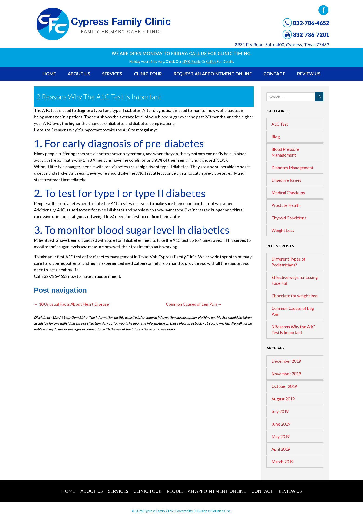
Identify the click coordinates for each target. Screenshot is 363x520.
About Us (79, 73)
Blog (275, 136)
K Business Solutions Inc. (212, 511)
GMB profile (191, 62)
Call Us (198, 53)
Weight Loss (282, 230)
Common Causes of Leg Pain (194, 304)
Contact (274, 73)
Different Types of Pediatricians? (288, 261)
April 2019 (280, 449)
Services (112, 73)
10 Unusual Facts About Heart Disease (71, 304)
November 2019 (286, 373)
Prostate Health (286, 205)
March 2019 (282, 461)
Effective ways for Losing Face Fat (294, 280)
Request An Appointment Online (213, 73)
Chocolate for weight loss (294, 295)
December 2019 (286, 361)
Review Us (308, 73)
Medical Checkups (288, 192)
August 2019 (283, 398)
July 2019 (280, 411)
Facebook (323, 10)
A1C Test (279, 124)
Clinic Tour (148, 73)
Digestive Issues (286, 180)
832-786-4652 (311, 23)
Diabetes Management (292, 167)
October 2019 (284, 386)
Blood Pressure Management (285, 152)
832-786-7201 (311, 34)
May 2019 (280, 436)
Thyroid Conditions (288, 217)
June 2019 (280, 423)
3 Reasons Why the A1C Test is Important (293, 329)
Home (49, 73)
